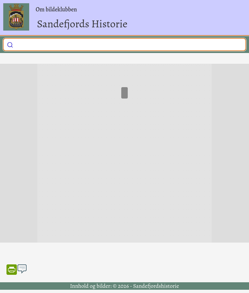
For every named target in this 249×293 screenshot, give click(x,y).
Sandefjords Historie (82, 23)
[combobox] (124, 44)
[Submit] (10, 43)
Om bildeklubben (56, 9)
